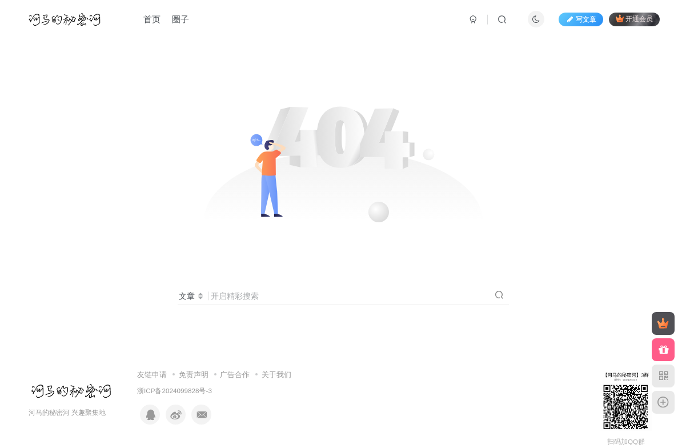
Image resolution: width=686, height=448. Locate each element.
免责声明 (193, 374)
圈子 (180, 19)
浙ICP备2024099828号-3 (174, 390)
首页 (152, 19)
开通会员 (634, 18)
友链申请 (152, 374)
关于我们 (276, 374)
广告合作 (235, 374)
